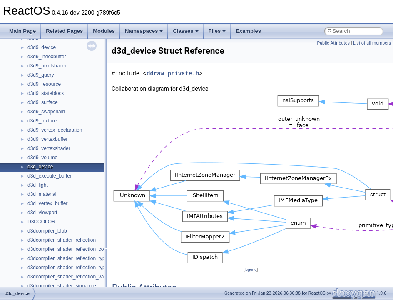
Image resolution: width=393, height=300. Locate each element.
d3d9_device (41, 47)
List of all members (372, 43)
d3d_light (37, 185)
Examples (248, 31)
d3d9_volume (42, 157)
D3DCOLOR (41, 222)
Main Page (22, 31)
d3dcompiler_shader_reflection (61, 240)
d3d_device (40, 167)
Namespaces (144, 31)
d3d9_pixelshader (47, 66)
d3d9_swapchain (46, 112)
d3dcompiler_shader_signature (61, 286)
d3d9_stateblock (45, 93)
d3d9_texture (42, 121)
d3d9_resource (44, 84)
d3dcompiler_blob (47, 231)
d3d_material (41, 194)
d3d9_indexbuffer (46, 57)
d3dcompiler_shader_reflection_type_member (78, 267)
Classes (185, 31)
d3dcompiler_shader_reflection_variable (71, 277)
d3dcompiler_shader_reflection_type (67, 258)
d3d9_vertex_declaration (54, 130)
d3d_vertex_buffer (47, 203)
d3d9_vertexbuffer (47, 139)
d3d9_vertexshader (48, 148)
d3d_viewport (42, 212)
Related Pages (64, 31)
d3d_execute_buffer (49, 176)
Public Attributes (333, 43)
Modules (104, 31)
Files (217, 31)
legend (250, 269)
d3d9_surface (42, 102)
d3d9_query (40, 75)
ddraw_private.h (173, 74)
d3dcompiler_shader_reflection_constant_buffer (80, 249)
